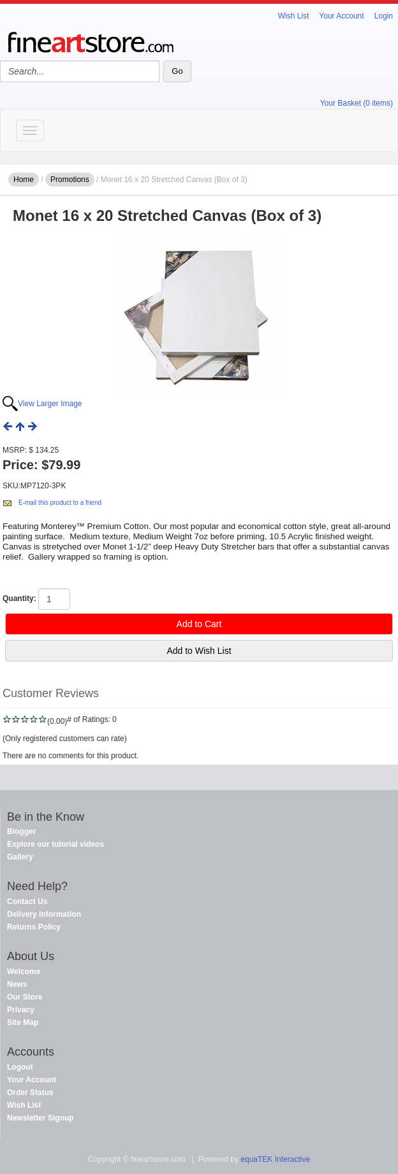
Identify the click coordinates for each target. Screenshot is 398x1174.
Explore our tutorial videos (55, 844)
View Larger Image (50, 403)
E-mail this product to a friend (59, 502)
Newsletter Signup (40, 1118)
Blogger (21, 831)
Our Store (24, 997)
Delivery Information (44, 914)
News (17, 984)
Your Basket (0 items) (356, 103)
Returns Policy (34, 927)
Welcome (23, 971)
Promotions (69, 179)
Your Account (341, 15)
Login (383, 15)
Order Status (30, 1092)
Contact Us (27, 901)
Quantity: (19, 598)
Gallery (20, 856)
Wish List (293, 15)
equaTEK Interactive (275, 1159)
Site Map (22, 1022)
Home (23, 179)
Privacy (20, 1009)
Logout (20, 1067)
